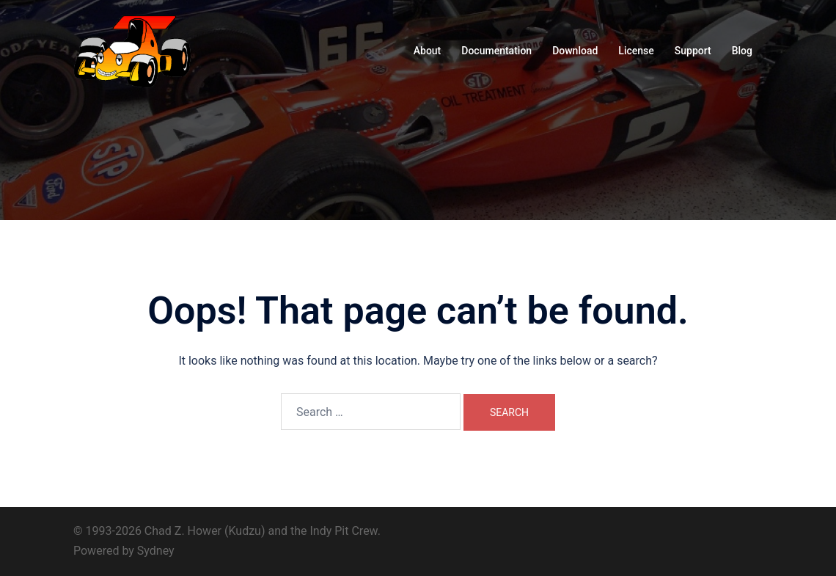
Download (575, 50)
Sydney (156, 551)
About (427, 50)
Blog (742, 50)
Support (693, 50)
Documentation (496, 50)
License (635, 50)
